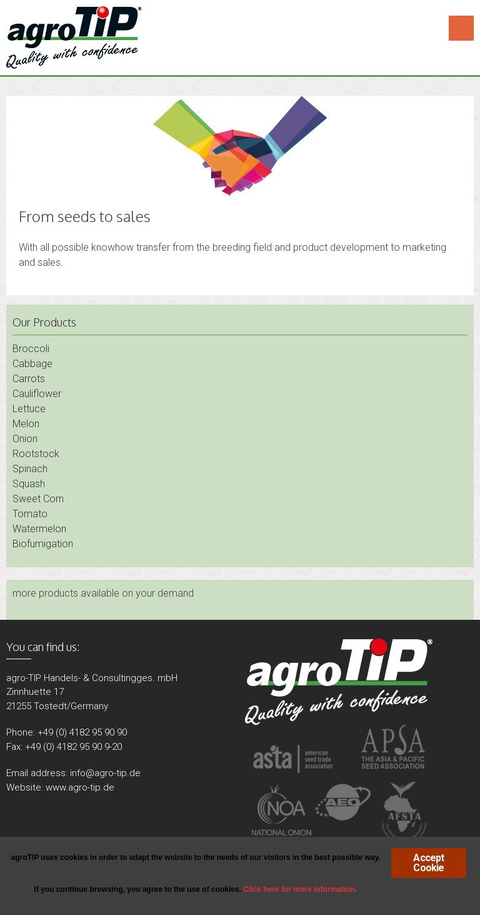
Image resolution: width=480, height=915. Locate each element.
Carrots (28, 379)
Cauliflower (36, 394)
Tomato (30, 514)
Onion (25, 439)
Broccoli (30, 349)
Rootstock (35, 454)
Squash (28, 484)
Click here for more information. (300, 889)
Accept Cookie (428, 863)
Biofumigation (42, 544)
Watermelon (39, 529)
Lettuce (29, 409)
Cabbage (32, 364)
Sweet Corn (38, 499)
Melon (25, 424)
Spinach (30, 469)
